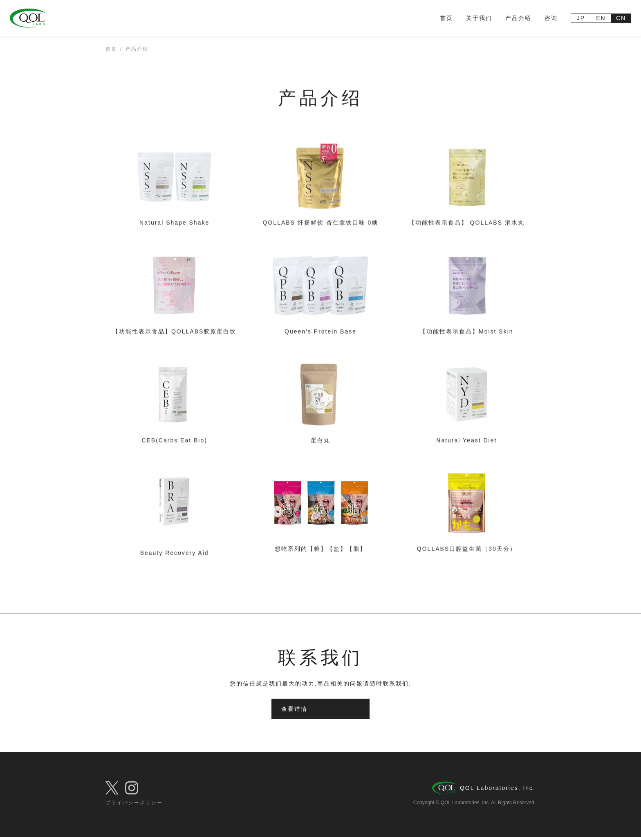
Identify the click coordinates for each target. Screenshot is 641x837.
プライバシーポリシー (134, 802)
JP (581, 18)
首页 (446, 18)
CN (621, 18)
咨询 (551, 18)
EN (600, 18)
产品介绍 (518, 18)
